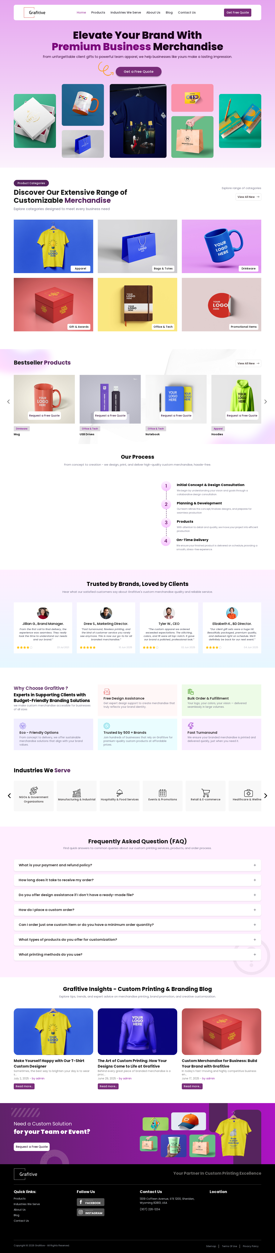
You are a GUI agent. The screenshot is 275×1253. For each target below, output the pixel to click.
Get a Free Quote (139, 71)
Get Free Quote (237, 13)
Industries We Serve (126, 12)
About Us (153, 12)
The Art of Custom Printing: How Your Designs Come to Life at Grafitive (132, 1063)
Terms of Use (229, 1246)
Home (81, 12)
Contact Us (187, 12)
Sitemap (211, 1246)
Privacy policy (251, 1246)
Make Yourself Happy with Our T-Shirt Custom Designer (49, 1063)
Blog (169, 12)
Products (98, 12)
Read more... (24, 1086)
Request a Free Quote (44, 415)
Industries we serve (27, 1204)
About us (20, 1210)
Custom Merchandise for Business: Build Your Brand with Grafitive (219, 1063)
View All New (249, 197)
